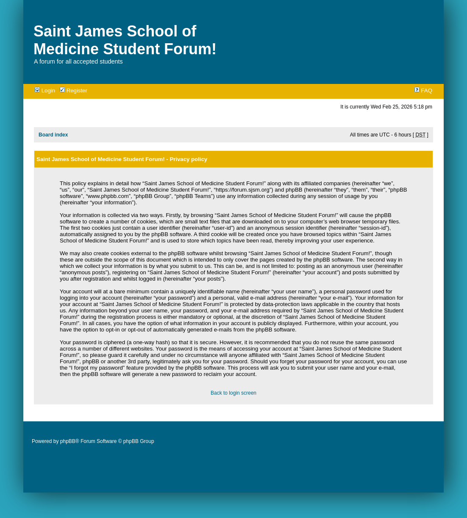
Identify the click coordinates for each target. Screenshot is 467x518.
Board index (53, 135)
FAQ (423, 90)
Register (73, 90)
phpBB (67, 441)
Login (45, 90)
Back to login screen (233, 393)
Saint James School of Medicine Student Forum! (125, 40)
